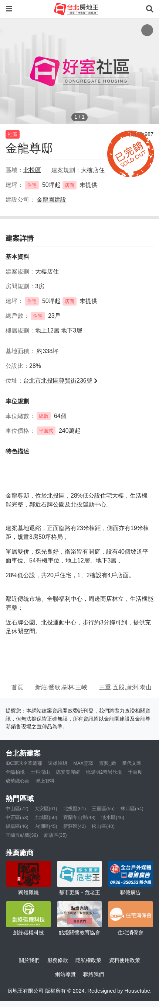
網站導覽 (65, 974)
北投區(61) (74, 808)
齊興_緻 (107, 763)
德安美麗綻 (68, 772)
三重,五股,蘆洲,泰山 (125, 687)
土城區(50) (45, 817)
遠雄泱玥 (57, 763)
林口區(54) (132, 808)
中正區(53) (17, 817)
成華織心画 (18, 781)
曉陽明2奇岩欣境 (104, 772)
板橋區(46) (17, 826)
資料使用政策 (124, 960)
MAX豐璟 (83, 763)
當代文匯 (131, 763)
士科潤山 (40, 772)
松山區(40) (103, 826)
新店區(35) (55, 835)
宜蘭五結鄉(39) (22, 835)
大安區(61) (45, 808)
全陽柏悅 (15, 772)
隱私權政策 (88, 960)
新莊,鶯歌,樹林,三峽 (61, 687)
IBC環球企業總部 (24, 763)
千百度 (135, 772)
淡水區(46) (112, 817)
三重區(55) (103, 808)
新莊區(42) (74, 826)
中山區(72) (17, 808)
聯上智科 (45, 781)
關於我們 (29, 960)
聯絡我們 (93, 974)
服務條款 (57, 960)
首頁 (17, 687)
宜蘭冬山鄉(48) (79, 817)
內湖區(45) (45, 826)
